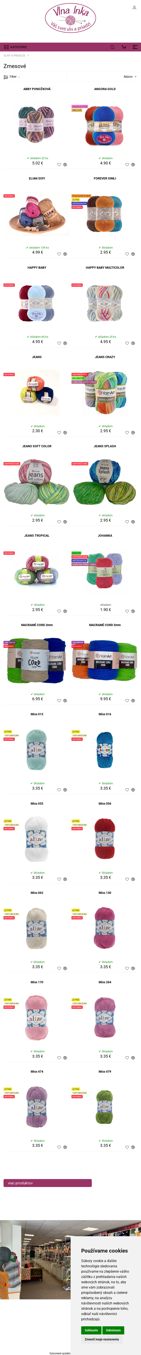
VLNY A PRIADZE (14, 55)
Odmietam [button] (113, 1330)
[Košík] (125, 47)
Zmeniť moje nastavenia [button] (102, 1339)
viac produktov (20, 1183)
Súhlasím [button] (91, 1330)
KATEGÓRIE (19, 47)
